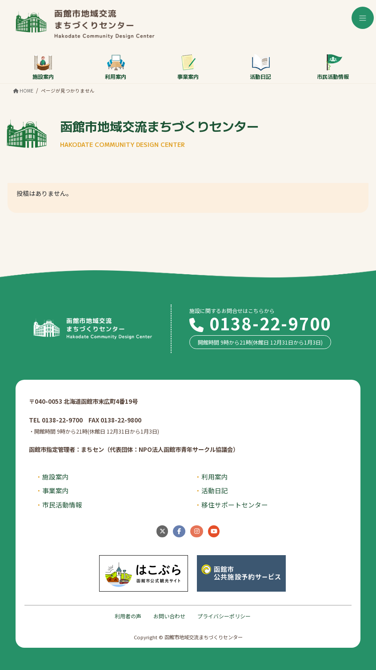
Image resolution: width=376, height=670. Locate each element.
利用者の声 (128, 616)
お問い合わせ (169, 616)
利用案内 (115, 66)
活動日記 (260, 66)
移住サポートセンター (234, 504)
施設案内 (43, 66)
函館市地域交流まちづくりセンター (159, 133)
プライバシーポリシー (224, 616)
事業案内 (188, 66)
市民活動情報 (333, 66)
